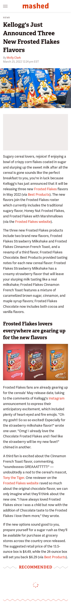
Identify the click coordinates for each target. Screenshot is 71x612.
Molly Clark (14, 58)
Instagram (57, 398)
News (6, 18)
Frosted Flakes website (33, 221)
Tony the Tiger (13, 477)
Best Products (39, 194)
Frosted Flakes (45, 189)
